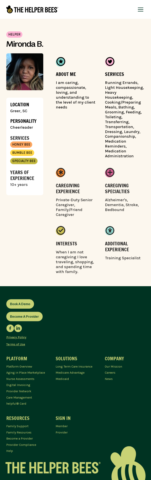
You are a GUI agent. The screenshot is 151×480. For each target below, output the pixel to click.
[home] (32, 9)
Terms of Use (15, 345)
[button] (140, 9)
